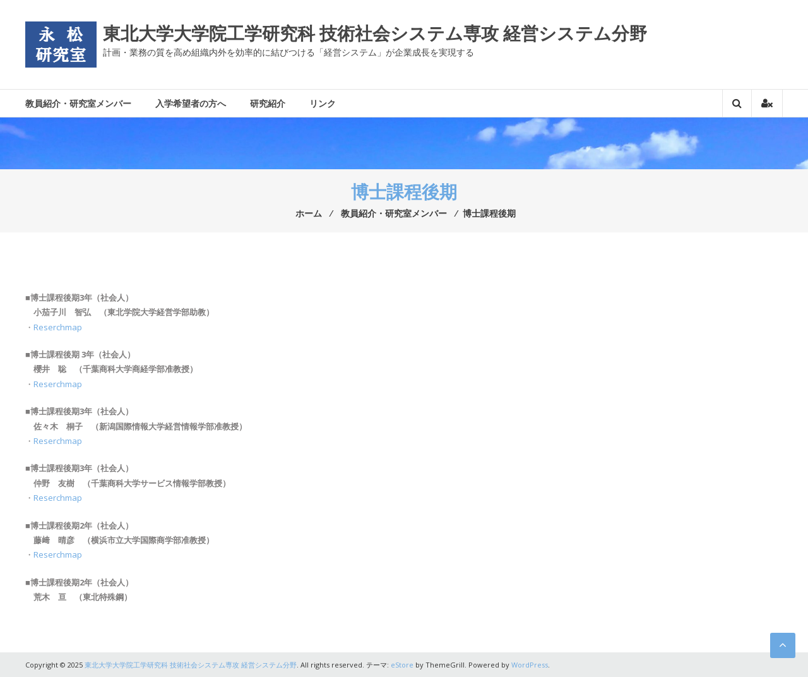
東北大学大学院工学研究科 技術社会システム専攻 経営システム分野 (375, 33)
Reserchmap (57, 327)
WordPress (529, 664)
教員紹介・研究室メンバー (78, 103)
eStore (402, 664)
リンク (322, 103)
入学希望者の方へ (190, 103)
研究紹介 (267, 103)
